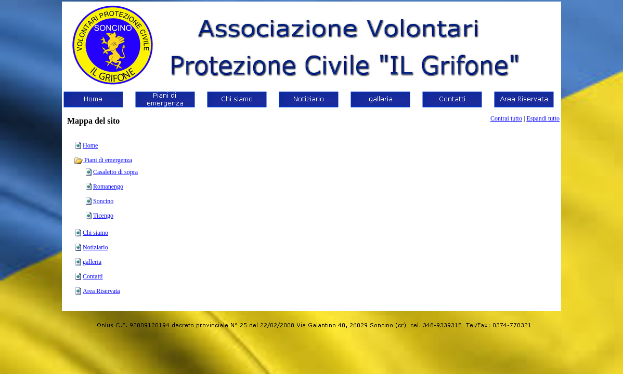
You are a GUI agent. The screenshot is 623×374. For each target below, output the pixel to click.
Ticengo (103, 215)
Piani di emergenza (103, 160)
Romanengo (108, 186)
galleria (92, 261)
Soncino (103, 201)
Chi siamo (95, 232)
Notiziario (95, 247)
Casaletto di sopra (115, 172)
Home (90, 145)
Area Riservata (101, 291)
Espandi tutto (543, 118)
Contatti (93, 276)
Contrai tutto (506, 118)
